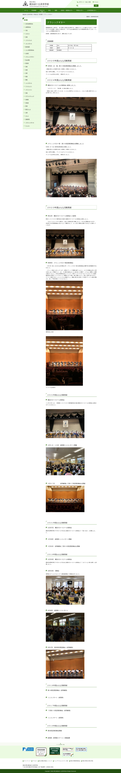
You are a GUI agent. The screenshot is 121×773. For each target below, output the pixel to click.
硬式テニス (28, 109)
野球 (26, 106)
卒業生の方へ (80, 10)
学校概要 (33, 10)
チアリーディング (29, 96)
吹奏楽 (27, 99)
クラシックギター (29, 56)
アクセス (96, 2)
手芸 (26, 30)
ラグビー (27, 33)
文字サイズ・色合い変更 (85, 2)
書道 (26, 79)
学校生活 (42, 10)
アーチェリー (28, 86)
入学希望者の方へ (92, 10)
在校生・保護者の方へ (67, 10)
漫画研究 (27, 119)
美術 (26, 66)
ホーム (26, 10)
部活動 (40, 14)
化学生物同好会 (29, 23)
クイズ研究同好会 (29, 50)
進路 (56, 10)
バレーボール (28, 43)
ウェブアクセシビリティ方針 (61, 760)
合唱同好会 (28, 27)
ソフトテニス (28, 40)
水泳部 (27, 53)
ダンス (27, 116)
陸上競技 (27, 60)
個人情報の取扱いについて (45, 760)
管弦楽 (27, 102)
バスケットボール (29, 122)
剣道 (26, 37)
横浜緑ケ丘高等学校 (27, 14)
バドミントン (28, 89)
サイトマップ (27, 760)
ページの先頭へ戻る (60, 744)
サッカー (27, 126)
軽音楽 (27, 63)
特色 (49, 10)
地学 (26, 73)
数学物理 (27, 46)
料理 (26, 70)
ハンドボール (28, 83)
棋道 (26, 76)
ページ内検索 (77, 5)
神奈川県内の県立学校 (87, 760)
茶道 (26, 93)
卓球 (26, 112)
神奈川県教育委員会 (75, 760)
